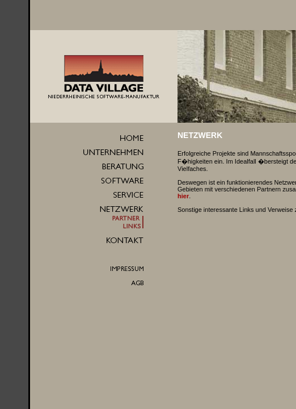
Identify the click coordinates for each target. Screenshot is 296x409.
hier (183, 196)
